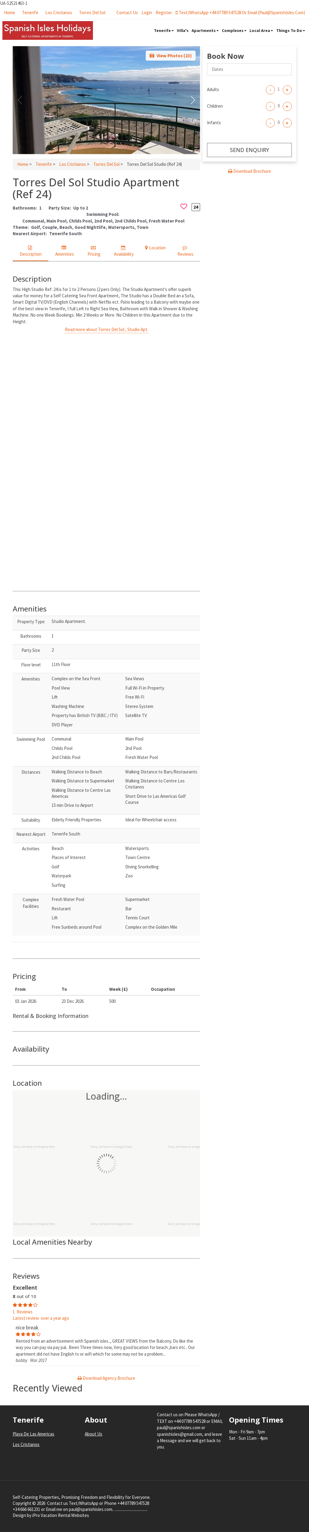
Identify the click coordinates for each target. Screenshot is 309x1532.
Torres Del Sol (92, 12)
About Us (93, 1434)
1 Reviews (23, 1312)
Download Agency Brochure (106, 1378)
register (164, 12)
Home (9, 12)
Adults (213, 89)
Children (215, 106)
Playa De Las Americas (33, 1434)
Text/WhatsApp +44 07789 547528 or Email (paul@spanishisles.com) (240, 12)
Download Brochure (249, 171)
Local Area (261, 30)
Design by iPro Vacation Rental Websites (51, 1515)
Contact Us (127, 12)
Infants (214, 122)
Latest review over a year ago (41, 1318)
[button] (193, 100)
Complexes (234, 30)
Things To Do (290, 30)
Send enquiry (249, 149)
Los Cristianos (58, 12)
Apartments (205, 30)
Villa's (183, 30)
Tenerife (30, 12)
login (147, 12)
